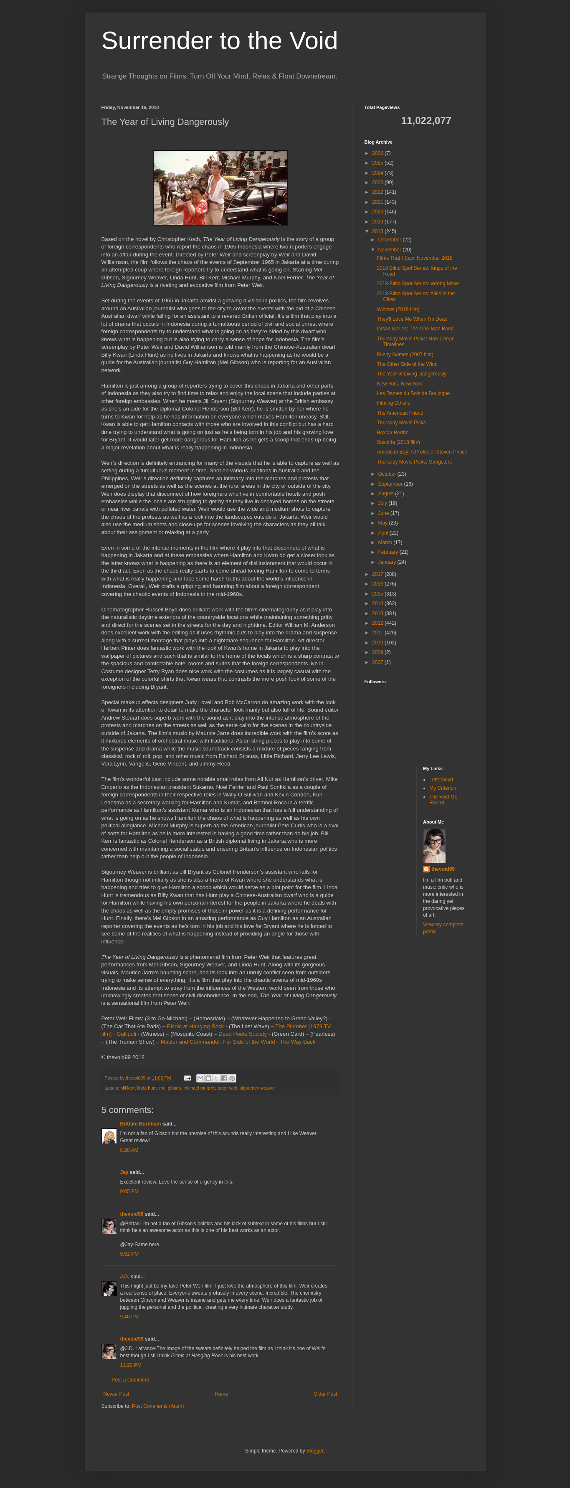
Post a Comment (130, 1380)
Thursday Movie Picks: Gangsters (414, 462)
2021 (378, 202)
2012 (378, 623)
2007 (378, 662)
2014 (378, 603)
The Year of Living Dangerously (411, 374)
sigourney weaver (257, 1087)
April (383, 533)
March (385, 542)
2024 (378, 173)
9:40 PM (129, 1317)
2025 (378, 163)
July (383, 503)
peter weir (227, 1087)
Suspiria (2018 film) (398, 442)
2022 (378, 192)
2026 (378, 153)
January (387, 562)
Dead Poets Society (242, 1034)
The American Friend (400, 413)
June (384, 513)
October (387, 474)
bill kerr (127, 1087)
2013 (378, 613)
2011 (378, 633)
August (386, 494)
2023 (378, 182)
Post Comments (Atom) (158, 1406)
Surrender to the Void (219, 40)
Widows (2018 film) (398, 309)
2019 (378, 222)
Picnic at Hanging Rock (195, 1026)
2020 (378, 212)
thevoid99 (132, 1214)
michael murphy (199, 1087)
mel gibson (170, 1087)
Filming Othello (393, 403)
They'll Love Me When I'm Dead (412, 319)
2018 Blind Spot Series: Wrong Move (418, 283)
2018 (378, 231)
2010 (378, 643)
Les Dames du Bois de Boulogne (413, 393)
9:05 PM (129, 1191)
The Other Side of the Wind (407, 364)
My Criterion (442, 788)
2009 (378, 652)
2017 (378, 574)
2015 (378, 594)
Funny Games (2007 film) (405, 354)
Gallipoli (126, 1034)
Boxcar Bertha (392, 433)
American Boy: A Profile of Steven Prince (422, 452)
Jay (124, 1172)
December (390, 240)
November (390, 250)
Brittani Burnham (140, 1124)
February (388, 552)
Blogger (315, 1451)
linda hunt (147, 1087)
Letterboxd (441, 780)
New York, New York (399, 384)
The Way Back (297, 1042)
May (383, 523)
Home (221, 1394)
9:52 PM (129, 1254)
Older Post (325, 1394)
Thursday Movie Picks (401, 423)
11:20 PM (131, 1365)
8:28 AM (129, 1150)
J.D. (124, 1277)
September (391, 484)
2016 (378, 584)
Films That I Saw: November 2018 (414, 258)
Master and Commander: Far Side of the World (218, 1042)
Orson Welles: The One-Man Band (415, 329)
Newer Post (116, 1394)
